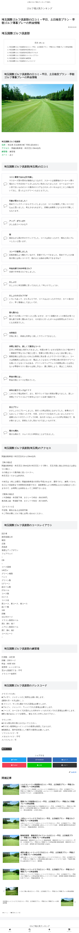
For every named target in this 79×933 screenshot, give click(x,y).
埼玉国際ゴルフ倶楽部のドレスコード (21, 62)
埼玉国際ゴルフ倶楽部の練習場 (18, 59)
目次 (36, 43)
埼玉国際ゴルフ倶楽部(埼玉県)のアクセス (22, 53)
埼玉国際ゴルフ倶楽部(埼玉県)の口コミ (21, 50)
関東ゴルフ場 (6, 750)
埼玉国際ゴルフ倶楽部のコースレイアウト (22, 56)
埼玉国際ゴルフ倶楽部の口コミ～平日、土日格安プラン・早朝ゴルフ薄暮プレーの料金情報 (41, 47)
